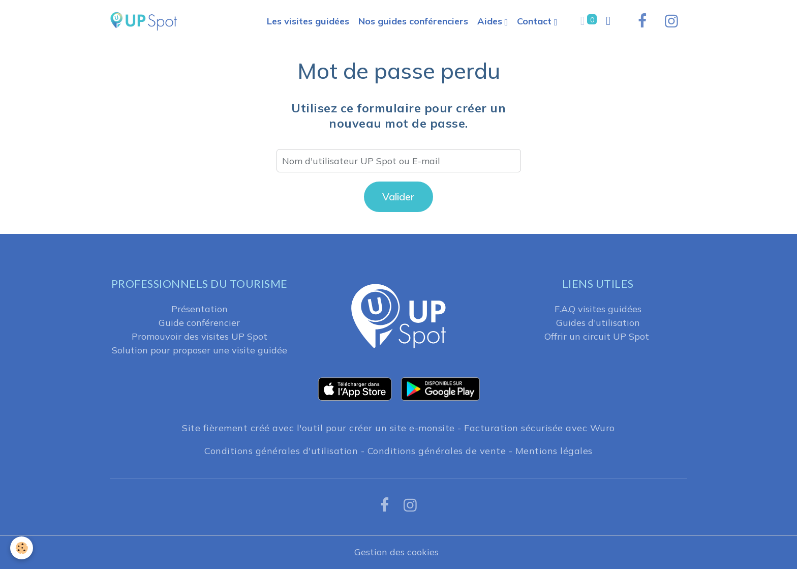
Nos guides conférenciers (413, 21)
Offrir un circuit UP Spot (596, 336)
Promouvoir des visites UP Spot (199, 336)
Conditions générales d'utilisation (281, 451)
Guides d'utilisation (598, 322)
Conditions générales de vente (436, 451)
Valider (398, 196)
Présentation (199, 309)
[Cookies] (21, 547)
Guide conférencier (199, 322)
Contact (535, 21)
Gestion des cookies (396, 552)
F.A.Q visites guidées (598, 309)
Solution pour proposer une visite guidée (199, 350)
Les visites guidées (308, 21)
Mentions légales (554, 451)
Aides (491, 21)
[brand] (146, 21)
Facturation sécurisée (513, 428)
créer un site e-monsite (402, 428)
